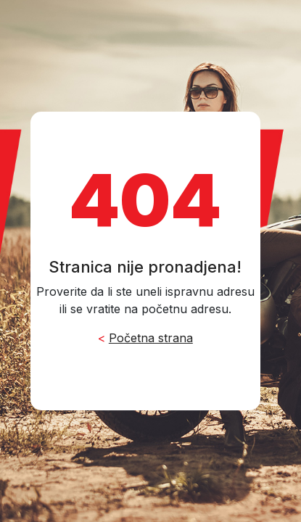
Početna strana (151, 338)
